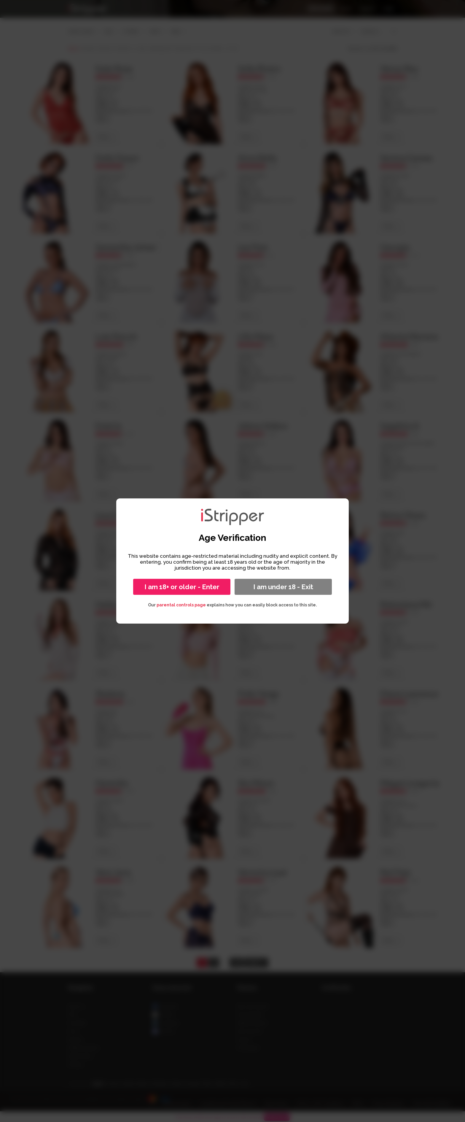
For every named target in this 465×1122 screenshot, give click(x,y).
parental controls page (181, 605)
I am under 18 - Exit (283, 587)
